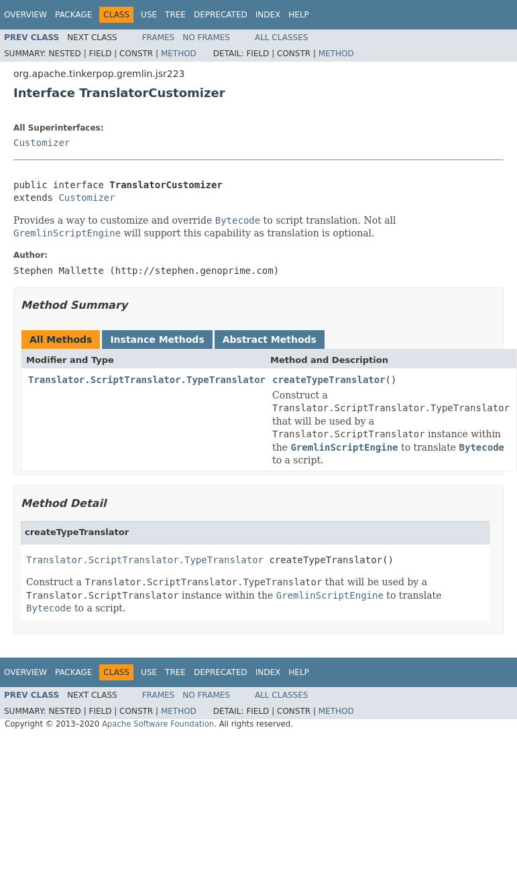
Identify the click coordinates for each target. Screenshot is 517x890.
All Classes (281, 37)
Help (298, 14)
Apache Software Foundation (158, 724)
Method (178, 53)
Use (149, 14)
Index (268, 14)
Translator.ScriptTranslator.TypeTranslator (147, 379)
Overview (25, 14)
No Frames (206, 37)
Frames (158, 37)
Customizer (41, 142)
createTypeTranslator (329, 379)
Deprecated (220, 14)
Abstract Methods (270, 339)
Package (73, 14)
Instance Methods (157, 339)
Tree (175, 14)
